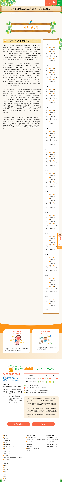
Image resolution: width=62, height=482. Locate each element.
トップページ (7, 435)
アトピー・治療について (52, 439)
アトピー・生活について (52, 437)
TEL (53, 2)
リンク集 (6, 454)
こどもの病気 (6, 462)
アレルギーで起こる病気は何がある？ (36, 439)
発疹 (5, 479)
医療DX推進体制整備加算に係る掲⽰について (15, 456)
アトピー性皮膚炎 (31, 441)
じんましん (30, 450)
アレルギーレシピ (8, 450)
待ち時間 (48, 2)
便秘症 (5, 474)
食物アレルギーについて (52, 446)
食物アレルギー (31, 444)
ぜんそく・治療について (52, 444)
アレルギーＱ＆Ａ (50, 435)
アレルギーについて (9, 446)
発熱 (5, 464)
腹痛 (5, 477)
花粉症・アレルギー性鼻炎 (33, 448)
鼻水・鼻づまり (7, 468)
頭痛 (5, 481)
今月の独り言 (7, 452)
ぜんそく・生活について (52, 441)
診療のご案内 (18, 424)
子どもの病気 (7, 448)
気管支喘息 (30, 446)
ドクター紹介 (7, 444)
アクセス (43, 424)
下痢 (5, 472)
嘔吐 (5, 470)
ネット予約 (6, 459)
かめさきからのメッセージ (10, 438)
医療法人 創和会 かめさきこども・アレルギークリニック (13, 2)
